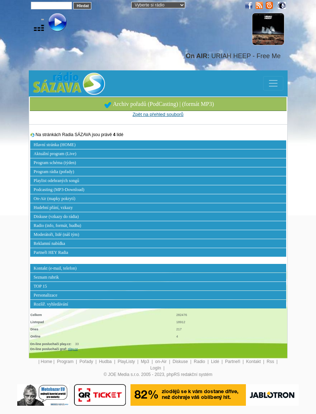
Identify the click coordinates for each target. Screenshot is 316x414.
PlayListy (127, 361)
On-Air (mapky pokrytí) (54, 198)
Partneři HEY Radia (51, 252)
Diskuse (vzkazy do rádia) (56, 216)
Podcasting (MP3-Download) (59, 189)
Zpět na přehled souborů (158, 114)
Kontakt (254, 361)
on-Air (161, 361)
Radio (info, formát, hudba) (57, 225)
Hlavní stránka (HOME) (55, 144)
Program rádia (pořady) (54, 171)
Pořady (86, 361)
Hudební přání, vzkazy (53, 207)
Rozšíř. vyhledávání (51, 304)
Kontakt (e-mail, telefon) (55, 268)
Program (65, 361)
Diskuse (181, 361)
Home (46, 361)
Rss (271, 361)
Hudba (106, 361)
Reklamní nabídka (49, 243)
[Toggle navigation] (273, 83)
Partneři (233, 361)
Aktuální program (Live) (55, 153)
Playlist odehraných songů (56, 180)
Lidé (215, 361)
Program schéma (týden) (55, 162)
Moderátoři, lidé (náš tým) (56, 234)
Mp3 (146, 361)
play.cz (73, 349)
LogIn (156, 368)
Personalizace (46, 295)
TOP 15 (40, 286)
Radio (200, 361)
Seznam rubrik (46, 277)
